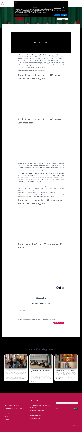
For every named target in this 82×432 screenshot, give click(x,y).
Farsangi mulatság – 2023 (35, 415)
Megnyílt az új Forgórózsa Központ (65, 370)
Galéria (6, 416)
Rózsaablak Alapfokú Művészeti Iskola (13, 411)
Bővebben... (23, 378)
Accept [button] (64, 15)
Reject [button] (57, 15)
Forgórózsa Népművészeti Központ (12, 405)
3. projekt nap (9, 370)
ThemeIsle (76, 425)
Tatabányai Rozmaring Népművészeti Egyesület (14, 408)
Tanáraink (7, 413)
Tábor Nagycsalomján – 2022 (36, 418)
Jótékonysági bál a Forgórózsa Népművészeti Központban (41, 371)
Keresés (57, 406)
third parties (35, 7)
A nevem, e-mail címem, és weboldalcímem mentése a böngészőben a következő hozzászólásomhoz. (37, 319)
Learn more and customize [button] (22, 15)
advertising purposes (57, 8)
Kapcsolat (7, 419)
